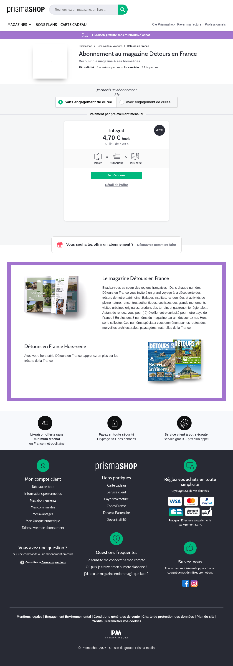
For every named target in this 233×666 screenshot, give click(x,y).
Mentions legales (30, 616)
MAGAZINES (17, 23)
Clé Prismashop (163, 24)
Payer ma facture (189, 24)
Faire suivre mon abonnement (43, 528)
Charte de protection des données (168, 616)
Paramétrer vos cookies (123, 621)
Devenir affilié (116, 520)
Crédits (97, 621)
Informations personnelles (43, 494)
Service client (116, 492)
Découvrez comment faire (156, 245)
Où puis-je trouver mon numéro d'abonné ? (116, 567)
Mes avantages (43, 514)
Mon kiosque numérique (43, 521)
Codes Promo (116, 506)
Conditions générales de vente (117, 616)
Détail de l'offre (116, 185)
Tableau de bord (43, 487)
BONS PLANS (46, 25)
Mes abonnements (43, 501)
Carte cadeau (116, 485)
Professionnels (215, 24)
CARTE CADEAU (74, 25)
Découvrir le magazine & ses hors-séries (109, 61)
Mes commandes (43, 507)
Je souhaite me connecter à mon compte (116, 560)
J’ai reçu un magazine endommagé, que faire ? (116, 574)
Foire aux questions (53, 562)
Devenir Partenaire (116, 513)
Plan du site (206, 616)
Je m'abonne (117, 175)
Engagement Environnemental (68, 616)
